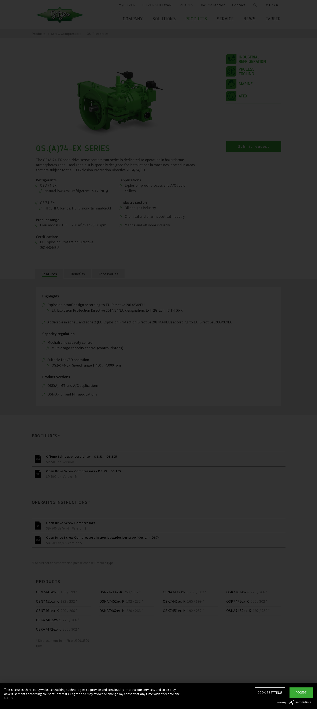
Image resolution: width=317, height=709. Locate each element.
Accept (301, 693)
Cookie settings (270, 693)
